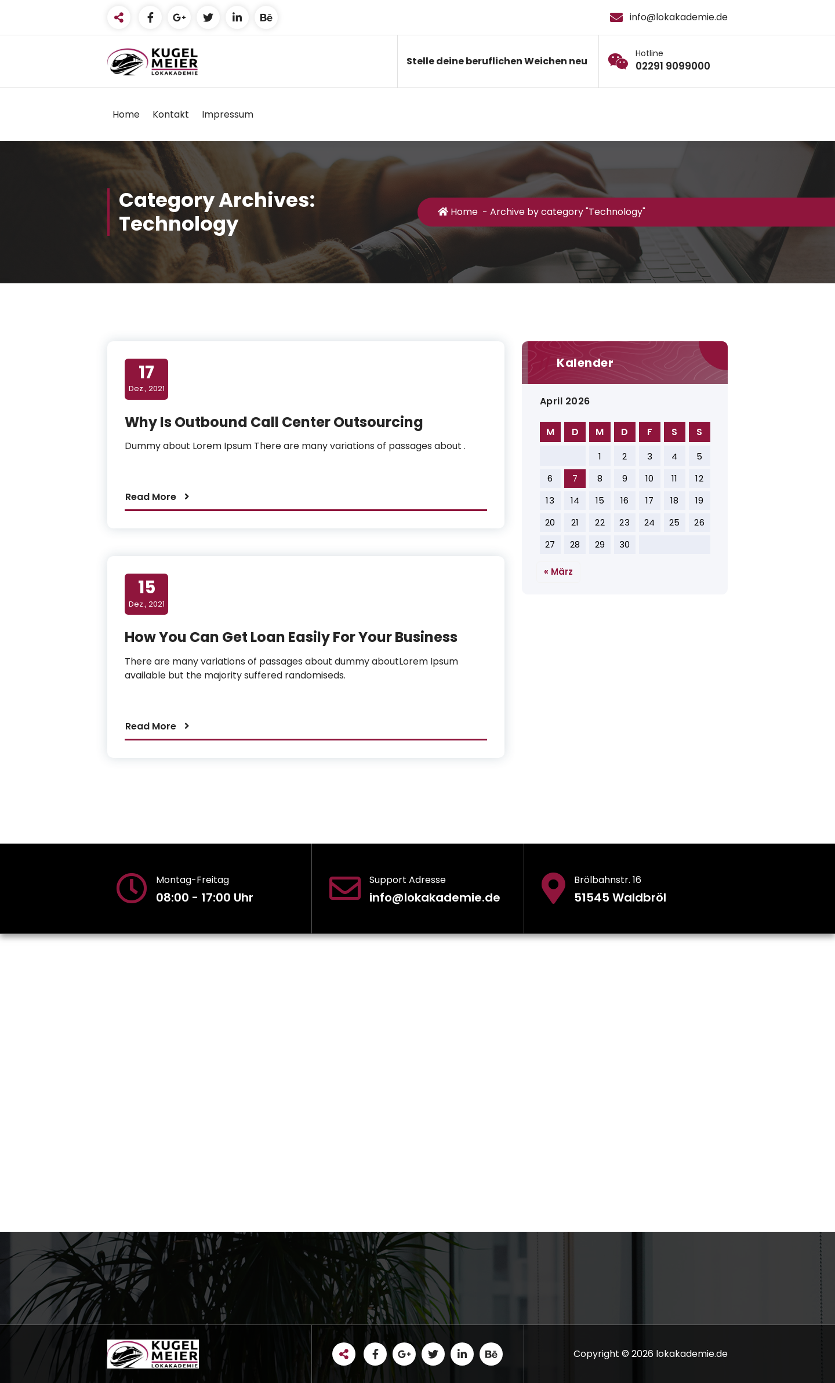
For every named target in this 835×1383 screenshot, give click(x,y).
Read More (150, 496)
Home (126, 114)
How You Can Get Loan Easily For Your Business (291, 637)
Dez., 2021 (147, 378)
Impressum (227, 114)
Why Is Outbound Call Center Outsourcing (274, 422)
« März (558, 571)
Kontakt (171, 114)
